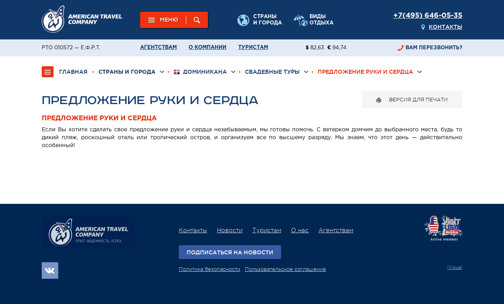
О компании (207, 47)
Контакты (445, 27)
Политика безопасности (209, 269)
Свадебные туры (272, 72)
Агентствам (158, 47)
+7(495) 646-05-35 (427, 16)
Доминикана (200, 72)
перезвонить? (434, 48)
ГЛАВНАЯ (73, 72)
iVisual (454, 267)
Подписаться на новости (230, 252)
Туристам (253, 47)
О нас (300, 230)
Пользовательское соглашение (285, 269)
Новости (230, 230)
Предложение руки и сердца (365, 72)
